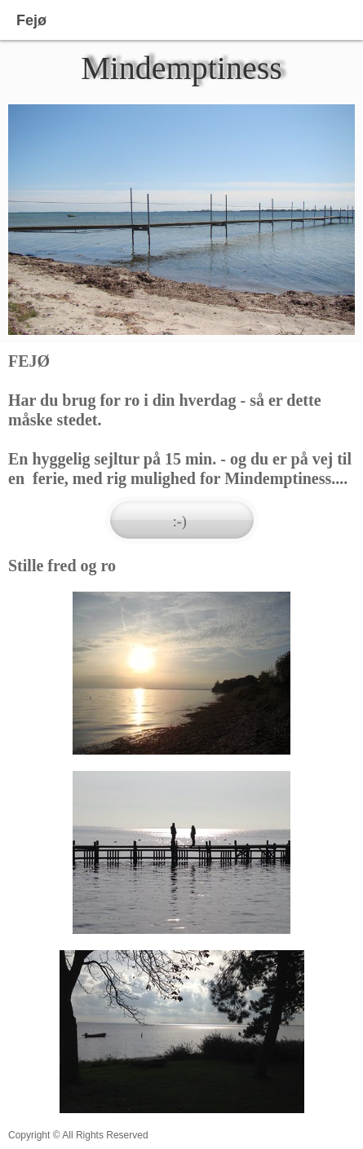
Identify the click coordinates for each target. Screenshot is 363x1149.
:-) (182, 521)
